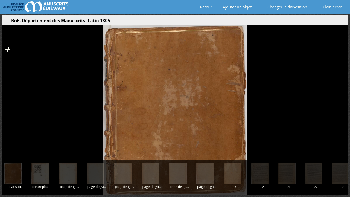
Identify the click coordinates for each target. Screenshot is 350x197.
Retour (205, 7)
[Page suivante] (342, 90)
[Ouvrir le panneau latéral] (5, 22)
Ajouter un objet (236, 7)
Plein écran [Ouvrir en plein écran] (329, 7)
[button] (318, 22)
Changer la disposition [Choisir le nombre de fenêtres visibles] (283, 7)
